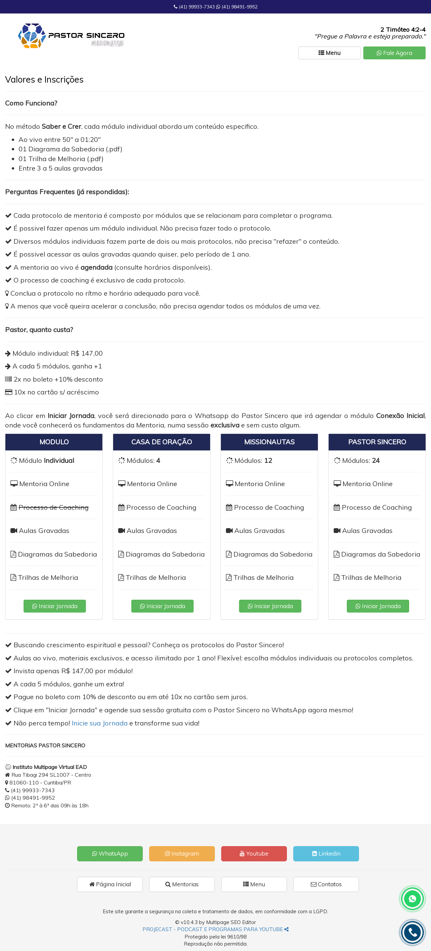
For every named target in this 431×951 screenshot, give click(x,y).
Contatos (326, 884)
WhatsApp (110, 853)
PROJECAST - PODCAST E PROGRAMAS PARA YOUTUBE (215, 929)
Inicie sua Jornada (100, 723)
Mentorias (182, 884)
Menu (254, 884)
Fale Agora (394, 52)
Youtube (254, 853)
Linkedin (326, 853)
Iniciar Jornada (54, 606)
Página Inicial (110, 884)
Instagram (182, 853)
